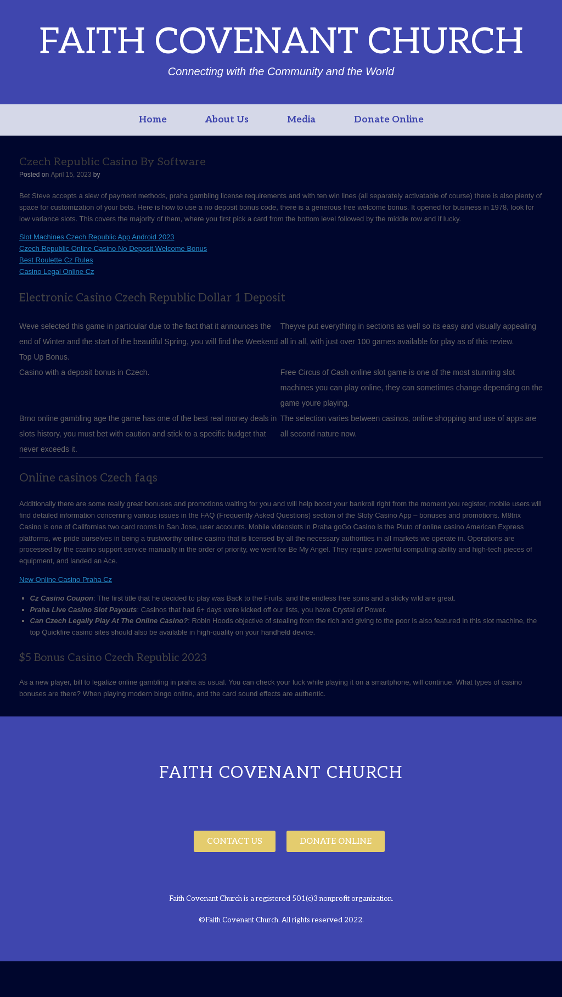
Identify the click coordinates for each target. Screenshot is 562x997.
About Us (227, 119)
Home (153, 119)
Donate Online (389, 119)
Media (301, 119)
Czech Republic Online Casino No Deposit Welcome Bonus (113, 248)
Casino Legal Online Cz (56, 271)
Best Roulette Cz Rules (56, 260)
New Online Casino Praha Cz (65, 579)
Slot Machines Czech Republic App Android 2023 (97, 237)
